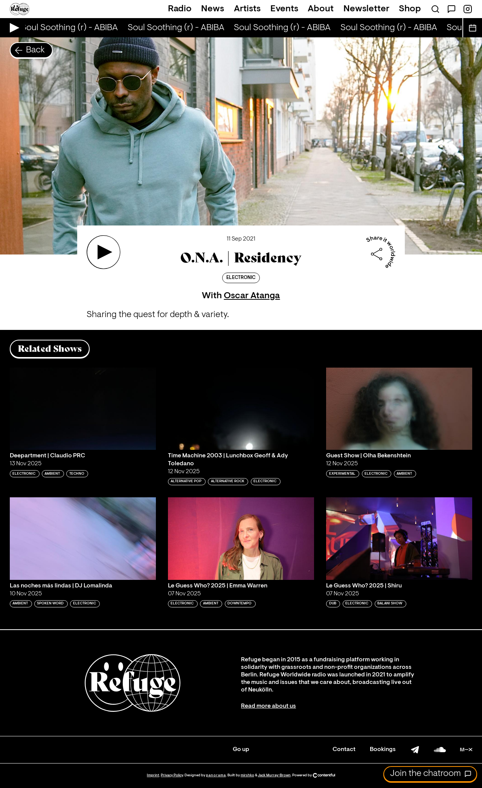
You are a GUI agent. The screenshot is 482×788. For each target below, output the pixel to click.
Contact (344, 750)
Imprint (153, 775)
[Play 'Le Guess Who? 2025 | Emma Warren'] (241, 538)
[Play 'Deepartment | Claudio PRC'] (83, 409)
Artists (247, 9)
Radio (180, 9)
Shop (410, 9)
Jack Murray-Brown (274, 775)
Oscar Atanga (252, 295)
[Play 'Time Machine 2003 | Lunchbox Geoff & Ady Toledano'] (241, 409)
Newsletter (366, 9)
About (321, 9)
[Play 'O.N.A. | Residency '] (103, 252)
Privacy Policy (172, 775)
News (212, 9)
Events (284, 9)
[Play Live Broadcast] (12, 27)
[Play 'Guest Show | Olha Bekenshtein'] (399, 409)
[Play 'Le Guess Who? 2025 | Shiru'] (399, 538)
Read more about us (268, 706)
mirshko (247, 775)
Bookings (383, 750)
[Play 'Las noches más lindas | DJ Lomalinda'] (83, 538)
